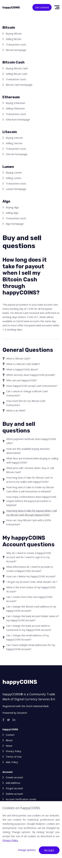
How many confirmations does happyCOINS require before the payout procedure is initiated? (31, 501)
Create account (14, 777)
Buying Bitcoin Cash (17, 68)
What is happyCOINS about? (22, 369)
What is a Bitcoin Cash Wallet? (23, 364)
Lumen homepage (16, 189)
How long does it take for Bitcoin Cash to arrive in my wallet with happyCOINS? (29, 479)
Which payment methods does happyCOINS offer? (31, 441)
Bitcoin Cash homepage (19, 84)
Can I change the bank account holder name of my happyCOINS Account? (32, 618)
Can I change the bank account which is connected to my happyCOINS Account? (28, 627)
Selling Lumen (13, 178)
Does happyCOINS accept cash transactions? (31, 385)
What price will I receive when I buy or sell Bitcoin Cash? (30, 470)
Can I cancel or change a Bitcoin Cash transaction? (27, 393)
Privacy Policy (13, 751)
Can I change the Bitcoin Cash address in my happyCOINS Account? (31, 608)
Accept (49, 850)
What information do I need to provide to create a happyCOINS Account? (29, 568)
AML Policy (12, 762)
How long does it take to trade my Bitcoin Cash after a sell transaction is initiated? (30, 489)
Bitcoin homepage (16, 50)
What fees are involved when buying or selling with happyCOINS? (32, 460)
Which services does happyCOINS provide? (30, 374)
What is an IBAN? (16, 410)
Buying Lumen (14, 172)
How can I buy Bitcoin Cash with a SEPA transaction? (28, 522)
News (9, 745)
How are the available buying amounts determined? (28, 451)
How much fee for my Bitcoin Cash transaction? (25, 403)
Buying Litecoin (14, 137)
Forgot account (14, 788)
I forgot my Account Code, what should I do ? (31, 581)
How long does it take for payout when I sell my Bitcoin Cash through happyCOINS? (31, 512)
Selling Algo (12, 212)
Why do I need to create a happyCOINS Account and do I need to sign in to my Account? (28, 557)
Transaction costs (16, 44)
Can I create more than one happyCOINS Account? (29, 599)
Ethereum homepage (18, 119)
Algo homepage (15, 223)
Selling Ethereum (15, 108)
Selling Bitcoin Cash (16, 73)
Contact (10, 734)
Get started (42, 7)
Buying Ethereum (15, 103)
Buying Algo (12, 207)
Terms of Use (14, 756)
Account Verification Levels (21, 799)
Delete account (14, 793)
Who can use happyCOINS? (21, 380)
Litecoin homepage (16, 154)
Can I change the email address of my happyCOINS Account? (27, 637)
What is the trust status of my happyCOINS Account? (31, 589)
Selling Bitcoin (13, 39)
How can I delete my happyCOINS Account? (31, 576)
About (9, 740)
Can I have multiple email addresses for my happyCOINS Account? (30, 647)
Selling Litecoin (14, 143)
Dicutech (22, 712)
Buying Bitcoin (14, 33)
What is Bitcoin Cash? (18, 358)
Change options (27, 850)
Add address (13, 782)
